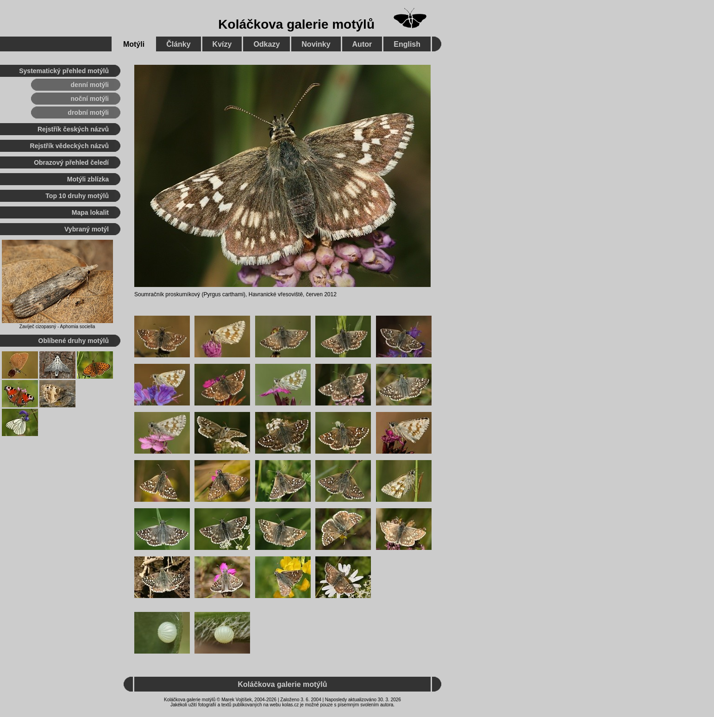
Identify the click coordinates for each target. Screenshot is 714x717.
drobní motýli (88, 112)
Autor (362, 44)
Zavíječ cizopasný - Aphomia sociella (57, 326)
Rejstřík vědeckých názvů (69, 146)
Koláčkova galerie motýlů (296, 24)
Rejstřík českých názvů (73, 129)
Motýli (133, 44)
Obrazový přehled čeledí (71, 162)
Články (178, 44)
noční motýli (90, 98)
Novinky (315, 44)
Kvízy (222, 44)
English (407, 44)
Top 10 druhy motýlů (77, 196)
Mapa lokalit (90, 212)
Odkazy (266, 44)
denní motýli (90, 84)
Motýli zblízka (88, 179)
